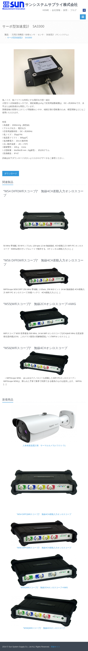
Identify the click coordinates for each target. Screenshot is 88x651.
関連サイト (55, 647)
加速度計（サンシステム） (58, 34)
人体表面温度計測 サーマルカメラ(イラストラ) (44, 445)
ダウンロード (10, 173)
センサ (41, 34)
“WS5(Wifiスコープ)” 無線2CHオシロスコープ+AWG (44, 587)
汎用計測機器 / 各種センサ (23, 34)
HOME (46, 10)
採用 (65, 10)
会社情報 (56, 10)
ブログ (73, 10)
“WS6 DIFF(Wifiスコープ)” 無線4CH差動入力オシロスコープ (44, 548)
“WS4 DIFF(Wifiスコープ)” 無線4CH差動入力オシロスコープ (44, 514)
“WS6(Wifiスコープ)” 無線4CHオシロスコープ (44, 628)
